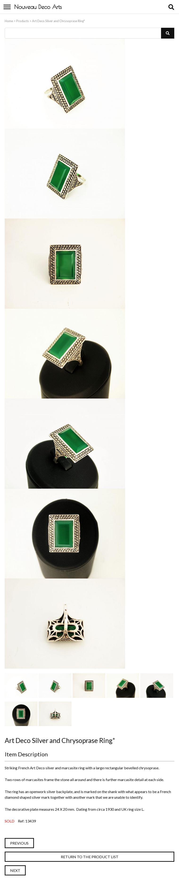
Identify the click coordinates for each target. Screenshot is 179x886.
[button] (167, 33)
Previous (19, 843)
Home (9, 21)
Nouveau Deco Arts (38, 7)
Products (22, 21)
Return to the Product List (89, 856)
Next (15, 870)
